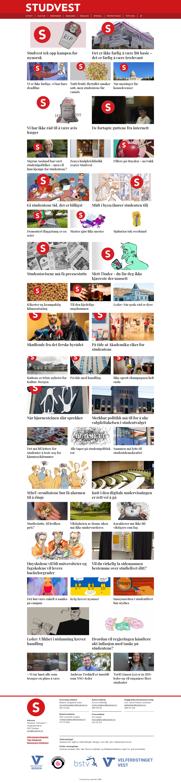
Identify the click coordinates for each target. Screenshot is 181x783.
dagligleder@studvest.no (135, 705)
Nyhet (29, 16)
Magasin (70, 16)
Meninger (55, 16)
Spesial (98, 16)
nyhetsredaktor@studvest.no (72, 719)
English (84, 16)
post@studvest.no (35, 731)
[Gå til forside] (53, 7)
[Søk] (141, 16)
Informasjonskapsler (38, 737)
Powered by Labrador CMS (90, 779)
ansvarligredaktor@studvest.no (73, 705)
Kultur (41, 16)
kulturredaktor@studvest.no (104, 705)
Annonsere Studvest (37, 743)
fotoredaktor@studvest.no (103, 719)
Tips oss (130, 16)
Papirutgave (114, 16)
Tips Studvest (34, 740)
